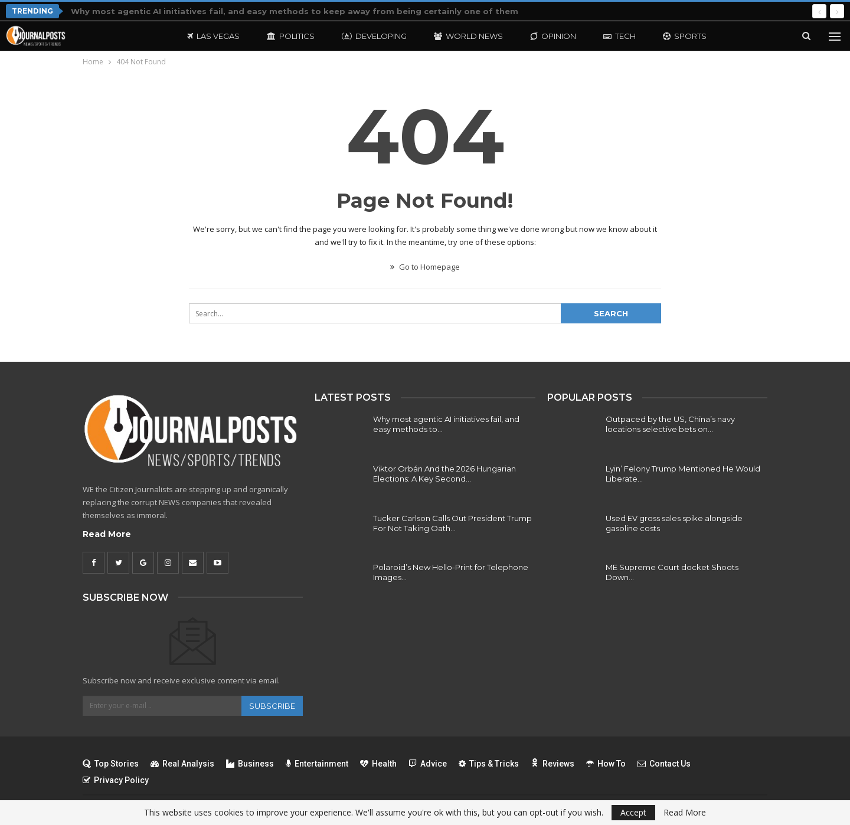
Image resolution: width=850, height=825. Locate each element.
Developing (374, 36)
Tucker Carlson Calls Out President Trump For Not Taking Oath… (452, 523)
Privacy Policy (116, 780)
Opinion (553, 36)
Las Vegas (213, 36)
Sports (685, 36)
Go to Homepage (425, 266)
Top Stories (111, 763)
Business (250, 763)
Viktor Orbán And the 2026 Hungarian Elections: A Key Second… (444, 473)
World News (468, 36)
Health (378, 763)
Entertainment (317, 763)
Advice (427, 763)
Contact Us (664, 763)
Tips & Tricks (489, 763)
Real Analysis (182, 763)
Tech (619, 36)
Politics (291, 36)
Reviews (552, 763)
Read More (107, 534)
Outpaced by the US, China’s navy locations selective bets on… (670, 424)
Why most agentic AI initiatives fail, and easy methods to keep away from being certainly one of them (294, 11)
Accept (633, 812)
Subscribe (272, 706)
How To (606, 763)
